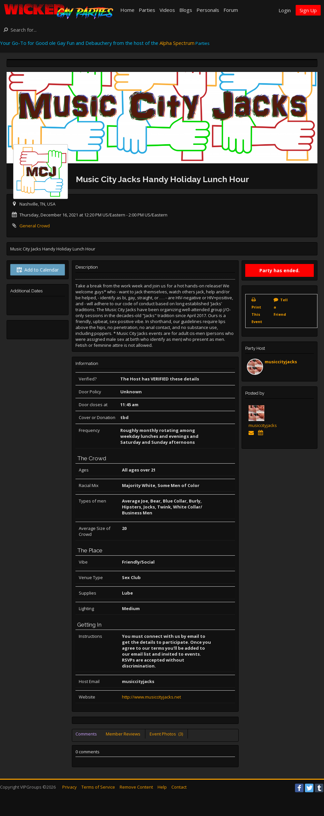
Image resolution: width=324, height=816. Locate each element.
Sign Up (308, 10)
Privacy (69, 787)
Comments (86, 734)
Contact (179, 787)
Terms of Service (98, 787)
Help (162, 787)
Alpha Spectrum (177, 43)
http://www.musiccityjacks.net (151, 697)
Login (285, 10)
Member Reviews (123, 734)
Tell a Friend (281, 307)
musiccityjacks (281, 362)
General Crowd (34, 226)
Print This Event (256, 314)
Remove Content (136, 787)
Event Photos (166, 734)
